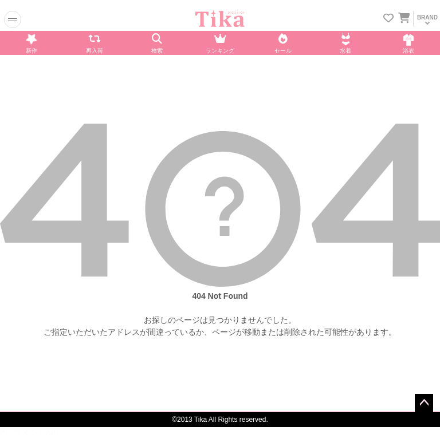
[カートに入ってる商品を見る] (404, 19)
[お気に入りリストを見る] (388, 19)
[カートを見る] (403, 16)
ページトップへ (424, 403)
